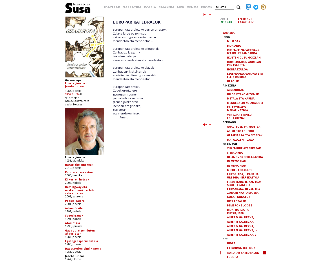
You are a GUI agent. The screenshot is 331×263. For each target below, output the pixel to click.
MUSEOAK (233, 41)
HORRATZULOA (237, 69)
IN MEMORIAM (237, 161)
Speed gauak (74, 215)
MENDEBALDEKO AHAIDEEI (245, 103)
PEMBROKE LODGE (239, 205)
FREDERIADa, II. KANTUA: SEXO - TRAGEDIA (244, 183)
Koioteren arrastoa (79, 172)
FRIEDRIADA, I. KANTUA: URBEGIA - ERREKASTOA (243, 175)
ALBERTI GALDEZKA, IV (242, 230)
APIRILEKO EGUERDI (240, 131)
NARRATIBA (132, 7)
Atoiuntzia (72, 223)
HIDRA (231, 243)
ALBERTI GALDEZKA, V (241, 235)
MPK (180, 7)
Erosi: (242, 19)
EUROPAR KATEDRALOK (243, 253)
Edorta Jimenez (76, 83)
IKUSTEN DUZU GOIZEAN (244, 57)
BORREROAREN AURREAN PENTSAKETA (244, 63)
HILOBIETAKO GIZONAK (243, 94)
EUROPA (232, 257)
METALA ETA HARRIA (241, 98)
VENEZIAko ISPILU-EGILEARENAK (240, 116)
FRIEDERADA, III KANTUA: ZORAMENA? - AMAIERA (244, 191)
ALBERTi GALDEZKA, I (241, 217)
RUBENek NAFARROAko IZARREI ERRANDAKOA (243, 51)
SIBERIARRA (235, 152)
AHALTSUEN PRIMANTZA (243, 127)
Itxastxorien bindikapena (83, 248)
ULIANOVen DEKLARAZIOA (245, 157)
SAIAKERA (166, 7)
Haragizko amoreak (79, 165)
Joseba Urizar (74, 86)
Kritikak (226, 22)
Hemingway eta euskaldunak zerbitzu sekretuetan (80, 190)
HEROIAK (233, 81)
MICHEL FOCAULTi (239, 170)
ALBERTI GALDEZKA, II (241, 222)
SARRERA (229, 33)
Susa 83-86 (72, 94)
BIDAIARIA (234, 46)
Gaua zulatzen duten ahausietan (80, 232)
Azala (224, 19)
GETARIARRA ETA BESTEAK (245, 135)
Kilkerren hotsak (77, 179)
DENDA (192, 7)
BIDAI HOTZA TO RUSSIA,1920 (238, 211)
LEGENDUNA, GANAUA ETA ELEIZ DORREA (245, 75)
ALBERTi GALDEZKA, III (242, 226)
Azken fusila (74, 208)
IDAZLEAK (112, 7)
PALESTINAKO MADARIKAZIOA (237, 108)
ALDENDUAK (235, 90)
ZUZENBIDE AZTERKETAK (244, 148)
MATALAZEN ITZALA (240, 140)
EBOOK (206, 7)
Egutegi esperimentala (81, 241)
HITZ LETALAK (236, 201)
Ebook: (243, 22)
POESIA (150, 7)
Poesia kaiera (75, 201)
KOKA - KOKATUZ (238, 197)
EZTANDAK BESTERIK (241, 248)
